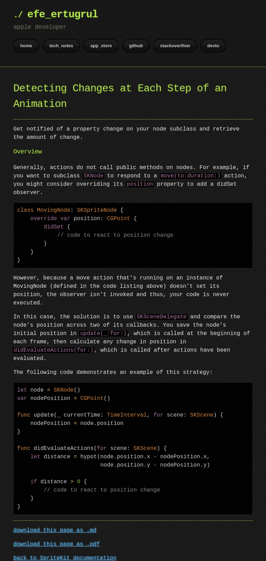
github (136, 45)
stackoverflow (175, 45)
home (26, 45)
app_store (101, 45)
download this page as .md (54, 522)
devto (213, 45)
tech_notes (61, 45)
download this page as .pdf (56, 536)
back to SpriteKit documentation (64, 550)
